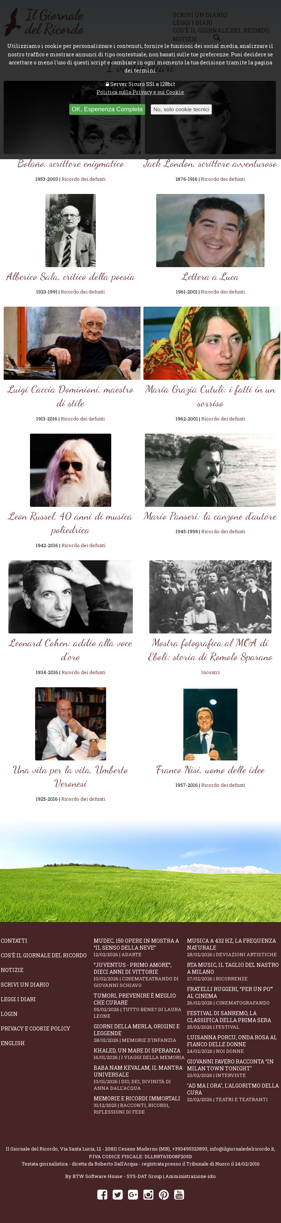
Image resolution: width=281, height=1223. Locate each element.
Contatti (14, 940)
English (13, 1043)
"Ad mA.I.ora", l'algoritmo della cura (233, 1092)
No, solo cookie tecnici (181, 109)
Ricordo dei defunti (83, 179)
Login (9, 1013)
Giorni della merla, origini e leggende (140, 1033)
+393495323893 (189, 1148)
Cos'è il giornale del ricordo (44, 955)
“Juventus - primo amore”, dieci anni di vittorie (140, 974)
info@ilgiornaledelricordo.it (242, 1148)
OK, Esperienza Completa (107, 109)
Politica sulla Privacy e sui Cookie (140, 92)
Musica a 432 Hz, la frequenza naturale (233, 947)
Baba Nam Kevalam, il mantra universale (140, 1077)
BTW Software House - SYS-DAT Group (117, 1176)
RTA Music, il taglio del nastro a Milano (233, 971)
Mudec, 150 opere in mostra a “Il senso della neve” (140, 947)
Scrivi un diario (25, 984)
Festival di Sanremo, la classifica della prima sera (233, 1020)
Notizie (12, 969)
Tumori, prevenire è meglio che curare (140, 1005)
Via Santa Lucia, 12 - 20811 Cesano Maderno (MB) (115, 1148)
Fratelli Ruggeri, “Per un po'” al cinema (233, 995)
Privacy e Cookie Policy (35, 1028)
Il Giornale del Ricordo (32, 1148)
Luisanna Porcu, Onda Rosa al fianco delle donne (233, 1044)
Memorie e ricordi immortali (140, 1105)
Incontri (210, 672)
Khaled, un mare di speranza (140, 1054)
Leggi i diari (18, 999)
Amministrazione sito (190, 1176)
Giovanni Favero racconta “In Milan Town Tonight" (233, 1068)
